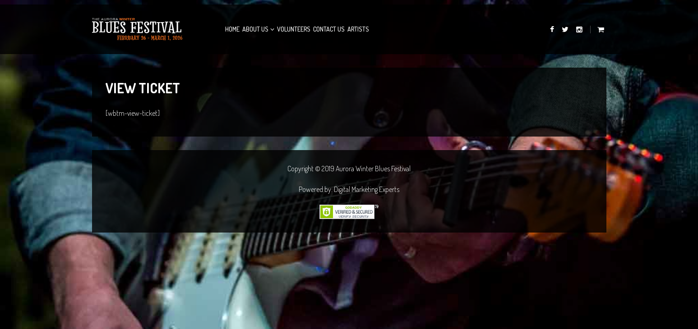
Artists (358, 29)
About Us (255, 29)
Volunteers (293, 29)
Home (232, 29)
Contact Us (329, 29)
